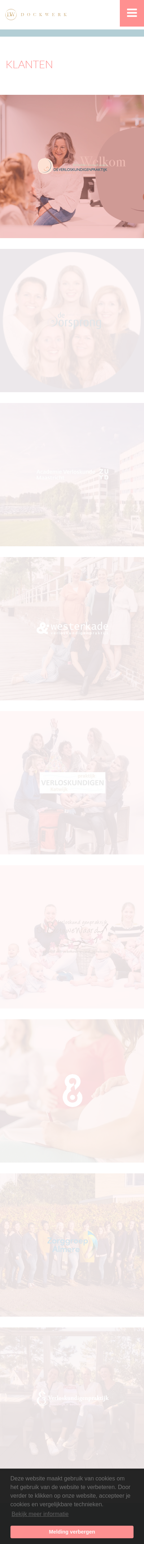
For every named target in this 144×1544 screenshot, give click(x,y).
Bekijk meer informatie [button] (40, 1514)
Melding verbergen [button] (72, 1532)
